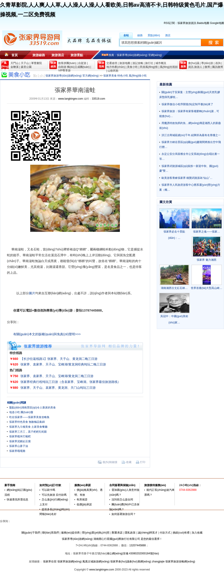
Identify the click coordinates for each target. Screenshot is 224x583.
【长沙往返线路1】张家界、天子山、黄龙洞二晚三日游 (58, 359)
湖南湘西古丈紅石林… (174, 288)
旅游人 (198, 66)
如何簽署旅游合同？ (124, 514)
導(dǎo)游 (207, 63)
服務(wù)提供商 (70, 532)
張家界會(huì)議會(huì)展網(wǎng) (130, 561)
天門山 (15, 63)
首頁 (14, 55)
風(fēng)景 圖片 (5, 65)
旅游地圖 (124, 63)
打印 (142, 462)
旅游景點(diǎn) (77, 56)
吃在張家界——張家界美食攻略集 (29, 417)
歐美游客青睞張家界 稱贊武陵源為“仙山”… (187, 177)
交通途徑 (111, 63)
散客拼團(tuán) (67, 63)
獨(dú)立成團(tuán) (78, 66)
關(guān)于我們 (31, 532)
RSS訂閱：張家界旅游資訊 (180, 23)
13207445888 (137, 545)
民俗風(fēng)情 (149, 66)
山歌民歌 (113, 70)
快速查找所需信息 (17, 499)
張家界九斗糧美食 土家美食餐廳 (28, 426)
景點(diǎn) (154, 35)
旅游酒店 (58, 55)
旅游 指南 (101, 64)
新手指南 (9, 485)
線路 (140, 35)
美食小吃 (132, 66)
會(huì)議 (193, 63)
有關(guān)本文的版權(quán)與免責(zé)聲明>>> (47, 334)
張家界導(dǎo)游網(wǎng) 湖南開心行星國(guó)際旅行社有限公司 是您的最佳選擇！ (112, 538)
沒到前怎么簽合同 (122, 499)
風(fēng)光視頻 (169, 66)
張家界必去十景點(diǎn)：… (174, 234)
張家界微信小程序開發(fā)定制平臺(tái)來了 (187, 104)
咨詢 (218, 63)
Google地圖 (217, 23)
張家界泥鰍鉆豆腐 (20, 441)
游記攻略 (137, 63)
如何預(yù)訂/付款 (50, 485)
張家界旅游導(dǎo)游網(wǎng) (32, 40)
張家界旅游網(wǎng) (69, 561)
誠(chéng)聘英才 (148, 532)
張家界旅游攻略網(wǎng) (180, 561)
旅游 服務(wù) (183, 65)
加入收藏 (197, 532)
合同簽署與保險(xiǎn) (122, 485)
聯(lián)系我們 (50, 532)
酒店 (167, 35)
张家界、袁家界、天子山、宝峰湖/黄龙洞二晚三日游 (56, 376)
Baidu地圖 (203, 23)
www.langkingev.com (70, 98)
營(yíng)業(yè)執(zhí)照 (96, 532)
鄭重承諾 (117, 532)
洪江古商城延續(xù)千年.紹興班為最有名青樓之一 (191, 135)
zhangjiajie (158, 561)
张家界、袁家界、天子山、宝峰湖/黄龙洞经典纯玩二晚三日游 (63, 364)
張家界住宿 (49, 561)
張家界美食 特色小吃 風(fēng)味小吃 (125, 75)
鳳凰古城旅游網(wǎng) (96, 561)
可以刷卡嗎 (48, 489)
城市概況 (160, 63)
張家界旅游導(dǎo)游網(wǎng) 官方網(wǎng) (72, 75)
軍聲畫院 (36, 63)
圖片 (32, 293)
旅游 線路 (53, 64)
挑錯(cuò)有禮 (181, 532)
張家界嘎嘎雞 (17, 451)
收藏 (128, 462)
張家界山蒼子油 (18, 446)
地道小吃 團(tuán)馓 (21, 412)
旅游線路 (38, 55)
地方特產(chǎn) (115, 66)
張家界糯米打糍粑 (20, 436)
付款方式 (165, 532)
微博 (207, 66)
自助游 (62, 66)
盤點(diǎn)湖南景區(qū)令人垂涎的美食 (32, 407)
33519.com (98, 98)
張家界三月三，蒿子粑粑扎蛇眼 (28, 431)
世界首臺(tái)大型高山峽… (206, 288)
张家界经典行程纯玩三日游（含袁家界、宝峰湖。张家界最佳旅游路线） (70, 382)
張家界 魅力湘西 (206, 259)
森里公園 (26, 66)
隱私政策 (130, 532)
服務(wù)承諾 (82, 485)
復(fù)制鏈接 (110, 462)
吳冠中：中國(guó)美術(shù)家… (174, 319)
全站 (126, 35)
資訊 (191, 66)
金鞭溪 (15, 66)
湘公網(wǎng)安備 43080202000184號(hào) (133, 553)
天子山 (25, 63)
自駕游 (82, 63)
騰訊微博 (217, 66)
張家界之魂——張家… (206, 231)
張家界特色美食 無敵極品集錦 (27, 421)
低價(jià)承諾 (84, 504)
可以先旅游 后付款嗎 (54, 494)
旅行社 (149, 63)
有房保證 (82, 499)
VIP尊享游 (64, 70)
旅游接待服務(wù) (155, 485)
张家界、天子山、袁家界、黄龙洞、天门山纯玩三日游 (58, 387)
